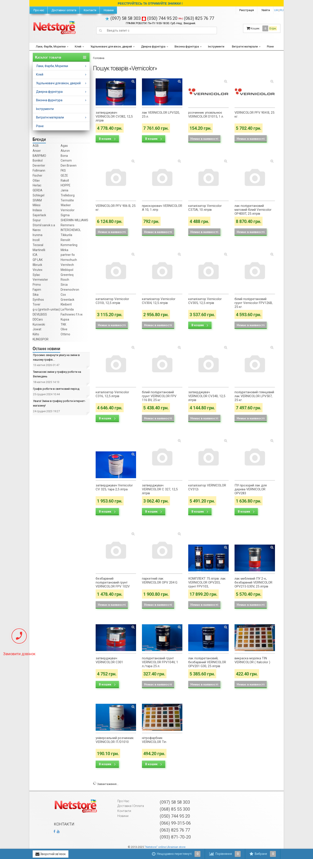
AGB (36, 145)
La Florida (67, 309)
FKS (63, 170)
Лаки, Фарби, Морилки (51, 46)
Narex (37, 230)
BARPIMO (39, 155)
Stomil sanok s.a (44, 225)
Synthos (38, 299)
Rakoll (65, 180)
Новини (108, 10)
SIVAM (37, 200)
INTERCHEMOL (71, 230)
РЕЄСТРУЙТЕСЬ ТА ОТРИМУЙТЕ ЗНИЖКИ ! (150, 3)
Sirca (64, 284)
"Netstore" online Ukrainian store (165, 847)
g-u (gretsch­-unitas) (46, 309)
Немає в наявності (204, 138)
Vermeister (40, 279)
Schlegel (38, 195)
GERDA (37, 190)
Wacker (66, 205)
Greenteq (67, 275)
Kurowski (39, 324)
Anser (37, 150)
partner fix (68, 255)
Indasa (37, 210)
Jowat (37, 329)
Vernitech (67, 265)
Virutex (37, 270)
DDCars (38, 319)
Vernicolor (68, 210)
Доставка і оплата (63, 10)
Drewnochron (70, 289)
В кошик (107, 138)
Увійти (265, 10)
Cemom (66, 160)
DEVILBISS (40, 314)
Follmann (39, 170)
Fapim (37, 289)
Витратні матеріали (245, 46)
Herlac (37, 185)
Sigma (65, 215)
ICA (35, 255)
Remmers (67, 225)
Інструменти (216, 46)
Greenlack (67, 299)
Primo (37, 284)
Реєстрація (246, 10)
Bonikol (38, 160)
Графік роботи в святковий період (56, 388)
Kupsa (65, 319)
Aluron (65, 150)
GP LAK (38, 260)
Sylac (36, 275)
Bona (64, 155)
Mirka (64, 250)
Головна (98, 58)
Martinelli (39, 250)
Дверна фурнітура (153, 46)
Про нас (38, 10)
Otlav (36, 180)
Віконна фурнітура (187, 46)
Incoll (36, 240)
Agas (64, 145)
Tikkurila (66, 235)
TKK (63, 324)
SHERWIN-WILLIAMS (74, 220)
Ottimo (65, 334)
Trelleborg (68, 195)
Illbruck (37, 265)
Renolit (65, 240)
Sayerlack (39, 215)
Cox (63, 294)
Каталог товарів (48, 57)
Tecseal (38, 245)
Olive (64, 329)
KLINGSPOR (40, 339)
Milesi (36, 205)
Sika (35, 294)
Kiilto (36, 334)
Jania (64, 190)
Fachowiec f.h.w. (72, 314)
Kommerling (69, 245)
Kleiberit (66, 304)
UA (276, 10)
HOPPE (65, 185)
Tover (36, 304)
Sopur (37, 220)
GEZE (64, 175)
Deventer (39, 165)
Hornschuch (69, 260)
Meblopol (67, 270)
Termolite (67, 200)
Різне (270, 46)
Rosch (65, 279)
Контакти (89, 10)
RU (282, 10)
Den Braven (69, 165)
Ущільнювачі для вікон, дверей (111, 46)
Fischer (37, 175)
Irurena (37, 235)
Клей (78, 46)
